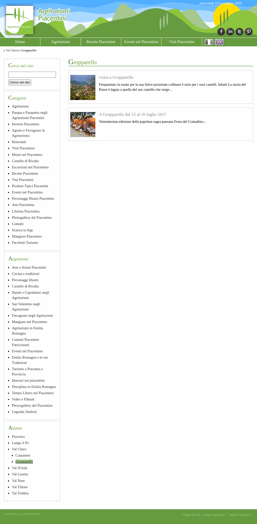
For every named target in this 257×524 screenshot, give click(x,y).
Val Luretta (20, 474)
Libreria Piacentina (25, 211)
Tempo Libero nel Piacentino (33, 393)
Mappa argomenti (214, 514)
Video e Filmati (23, 399)
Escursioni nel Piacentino (30, 167)
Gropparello (24, 462)
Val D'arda (19, 468)
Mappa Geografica (239, 514)
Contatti (17, 224)
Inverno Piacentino (25, 124)
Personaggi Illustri (25, 280)
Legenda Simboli (24, 412)
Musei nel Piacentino (27, 155)
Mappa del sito (192, 514)
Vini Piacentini (22, 180)
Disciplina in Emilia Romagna (34, 387)
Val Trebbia (20, 493)
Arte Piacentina (23, 205)
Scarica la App (22, 230)
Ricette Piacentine (100, 42)
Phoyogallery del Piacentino (32, 405)
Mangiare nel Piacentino (29, 322)
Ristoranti (19, 142)
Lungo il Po (20, 443)
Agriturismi (60, 42)
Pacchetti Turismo (25, 243)
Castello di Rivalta (25, 161)
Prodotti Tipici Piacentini (30, 186)
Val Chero (12, 50)
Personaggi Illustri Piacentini (33, 198)
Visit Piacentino (182, 42)
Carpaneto (23, 455)
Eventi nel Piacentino (141, 42)
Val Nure (18, 481)
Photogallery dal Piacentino (32, 218)
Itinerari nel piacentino (28, 380)
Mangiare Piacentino (27, 236)
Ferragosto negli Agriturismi (32, 315)
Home (20, 42)
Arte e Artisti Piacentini (29, 267)
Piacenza (18, 437)
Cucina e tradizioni (25, 274)
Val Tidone (20, 487)
